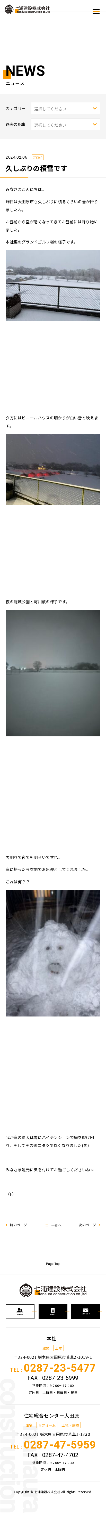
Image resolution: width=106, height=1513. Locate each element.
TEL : (53, 1379)
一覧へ (56, 1225)
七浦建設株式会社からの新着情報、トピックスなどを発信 (32, 11)
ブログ (38, 157)
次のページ (86, 1225)
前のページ (20, 1225)
